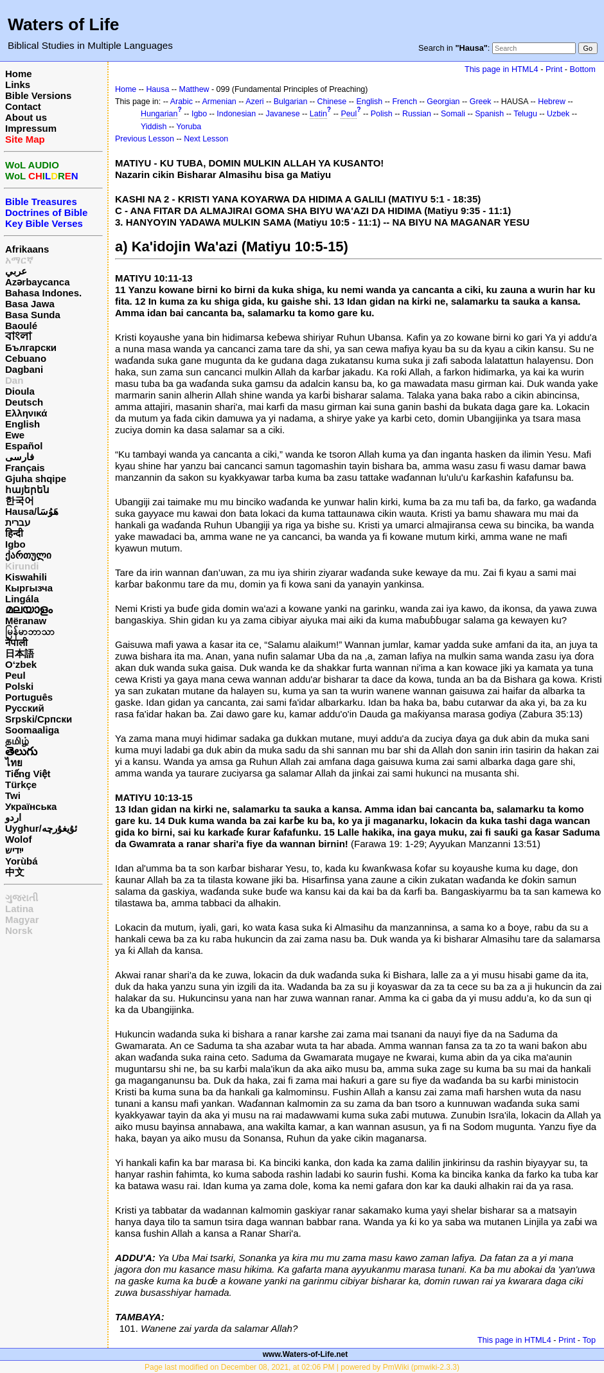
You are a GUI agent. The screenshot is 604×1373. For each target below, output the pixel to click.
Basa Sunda (32, 314)
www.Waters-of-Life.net (305, 1354)
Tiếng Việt (27, 773)
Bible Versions (38, 95)
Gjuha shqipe (35, 478)
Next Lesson (206, 138)
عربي (16, 270)
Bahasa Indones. (43, 292)
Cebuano (25, 358)
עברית (17, 522)
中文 (14, 871)
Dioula (20, 391)
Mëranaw (25, 620)
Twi (13, 795)
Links (17, 84)
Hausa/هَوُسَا (31, 511)
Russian (416, 113)
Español (23, 445)
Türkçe (21, 784)
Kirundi (22, 566)
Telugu (525, 113)
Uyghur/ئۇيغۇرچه (41, 828)
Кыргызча (29, 587)
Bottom (583, 69)
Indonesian (236, 113)
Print (554, 69)
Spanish (489, 113)
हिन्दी (14, 533)
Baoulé (21, 325)
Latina (19, 908)
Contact (23, 106)
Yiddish (153, 126)
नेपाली (16, 642)
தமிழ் (17, 740)
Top (589, 1340)
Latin (318, 113)
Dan (14, 380)
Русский (24, 708)
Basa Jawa (30, 303)
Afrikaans (27, 249)
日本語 (19, 653)
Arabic (181, 101)
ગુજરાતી (21, 897)
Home (18, 73)
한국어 (19, 500)
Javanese (282, 113)
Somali (453, 113)
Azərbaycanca (37, 281)
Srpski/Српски (38, 718)
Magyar (22, 919)
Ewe (14, 434)
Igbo (15, 544)
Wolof (18, 839)
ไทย (13, 762)
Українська (31, 806)
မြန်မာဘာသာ (30, 631)
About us (26, 117)
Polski (19, 686)
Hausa (157, 89)
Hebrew (551, 101)
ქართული (28, 555)
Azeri (254, 101)
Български (31, 347)
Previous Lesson (144, 138)
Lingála (22, 598)
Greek (481, 101)
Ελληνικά (26, 413)
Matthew (194, 89)
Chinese (332, 101)
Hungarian (159, 113)
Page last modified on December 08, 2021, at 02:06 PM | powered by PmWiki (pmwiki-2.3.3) (302, 1367)
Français (25, 467)
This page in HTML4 (501, 69)
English (22, 423)
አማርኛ (19, 260)
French (404, 101)
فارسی (19, 456)
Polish (382, 113)
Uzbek (558, 113)
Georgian (443, 101)
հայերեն (27, 489)
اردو (13, 817)
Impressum (31, 128)
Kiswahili (26, 576)
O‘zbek (21, 664)
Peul (15, 675)
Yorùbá (21, 861)
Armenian (219, 101)
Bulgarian (291, 101)
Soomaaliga (32, 729)
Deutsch (24, 402)
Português (29, 697)
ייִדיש (14, 850)
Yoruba (188, 126)
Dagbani (24, 369)
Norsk (19, 930)
